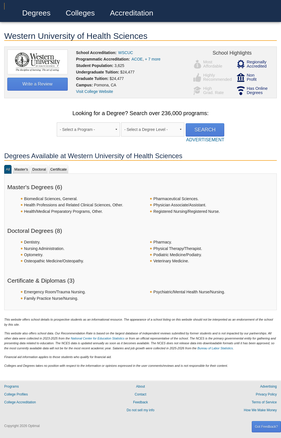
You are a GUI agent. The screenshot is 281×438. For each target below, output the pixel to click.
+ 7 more (153, 59)
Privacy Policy (266, 394)
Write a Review (37, 84)
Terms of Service (264, 402)
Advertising (268, 386)
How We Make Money (260, 410)
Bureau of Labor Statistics (215, 348)
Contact (140, 394)
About (140, 386)
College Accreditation (20, 402)
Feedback (140, 402)
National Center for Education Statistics (97, 338)
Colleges (80, 13)
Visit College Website (94, 91)
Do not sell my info (141, 410)
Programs (11, 386)
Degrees (36, 13)
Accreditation (131, 13)
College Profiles (16, 394)
